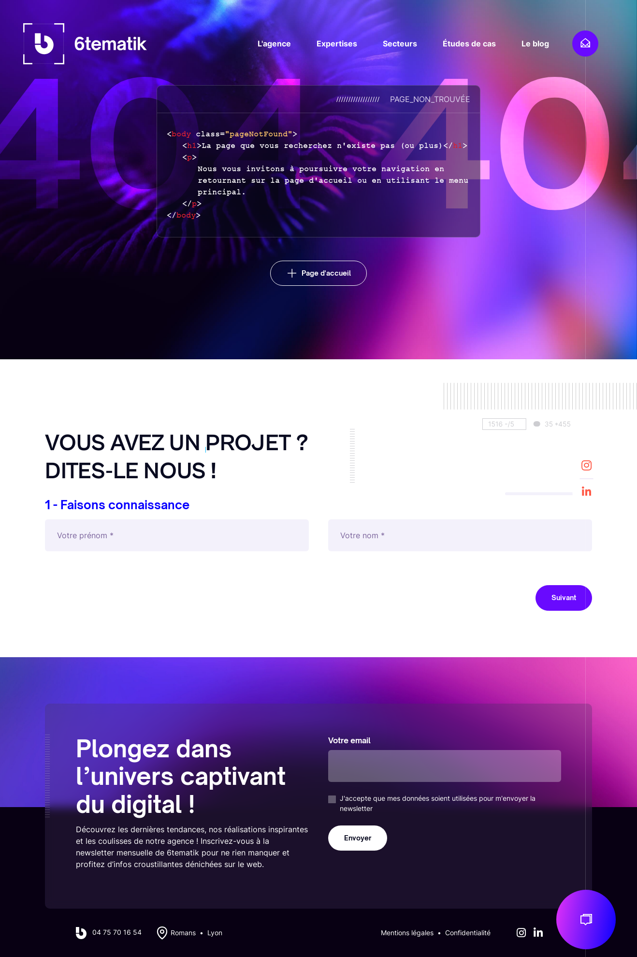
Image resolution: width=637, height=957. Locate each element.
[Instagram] (586, 465)
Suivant (563, 597)
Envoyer (357, 838)
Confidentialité (468, 932)
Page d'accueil (326, 273)
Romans (183, 932)
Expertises (337, 43)
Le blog (535, 43)
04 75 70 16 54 (117, 932)
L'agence (274, 43)
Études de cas (469, 43)
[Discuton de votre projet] (586, 919)
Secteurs (400, 43)
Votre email (349, 740)
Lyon (214, 932)
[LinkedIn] (586, 491)
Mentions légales (407, 932)
